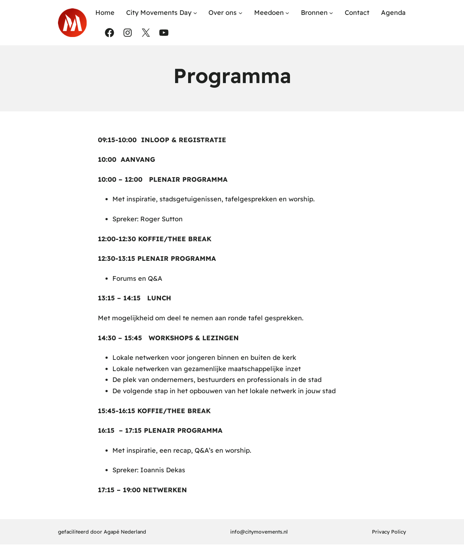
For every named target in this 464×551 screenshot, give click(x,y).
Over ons (222, 12)
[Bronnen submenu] (331, 13)
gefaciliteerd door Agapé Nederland (102, 532)
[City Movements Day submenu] (195, 13)
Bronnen (314, 12)
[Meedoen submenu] (287, 13)
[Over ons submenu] (241, 13)
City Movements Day (158, 12)
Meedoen (269, 12)
